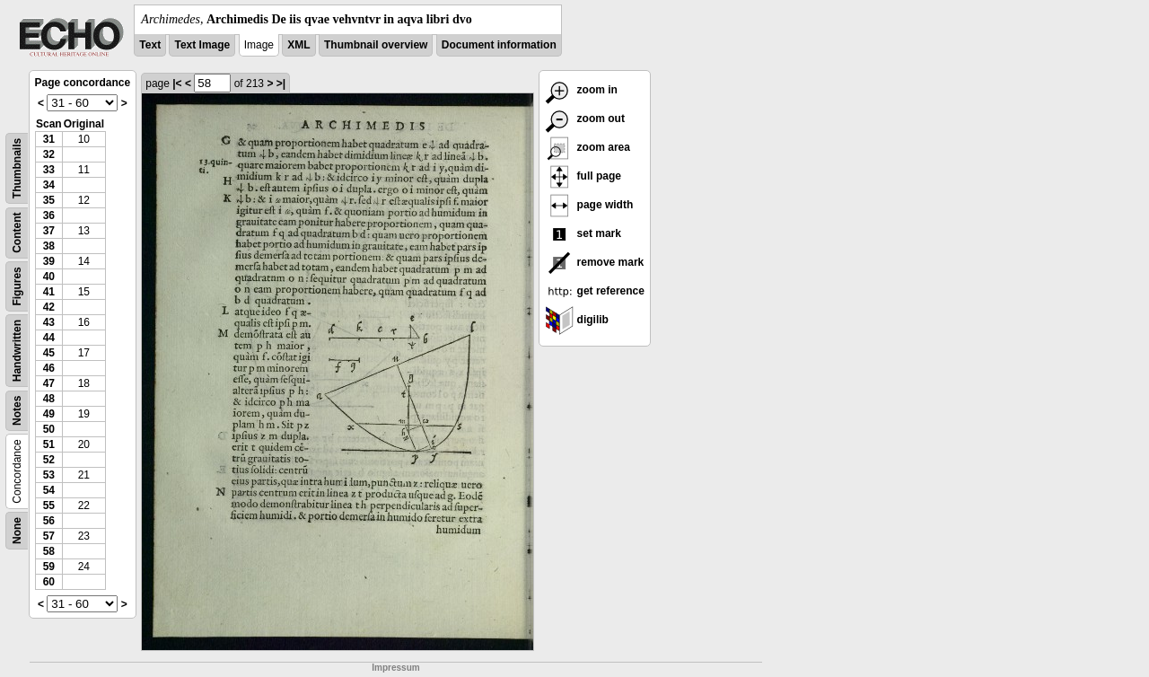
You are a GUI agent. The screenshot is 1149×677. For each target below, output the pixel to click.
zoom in (581, 90)
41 (49, 292)
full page (583, 176)
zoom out (585, 118)
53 (49, 475)
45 (49, 353)
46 (49, 368)
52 (49, 459)
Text (150, 45)
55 (49, 505)
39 (49, 261)
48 (49, 398)
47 (49, 383)
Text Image (202, 45)
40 (49, 276)
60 (49, 582)
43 (49, 322)
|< (176, 83)
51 (49, 444)
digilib (577, 319)
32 (49, 154)
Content (17, 233)
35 (49, 200)
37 (49, 230)
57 (49, 536)
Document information (499, 45)
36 (49, 215)
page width (589, 204)
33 (49, 169)
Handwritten (17, 351)
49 (49, 414)
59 (49, 566)
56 (49, 520)
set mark (583, 233)
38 (49, 246)
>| (280, 83)
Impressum (395, 668)
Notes (17, 411)
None (17, 530)
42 (49, 307)
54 (49, 490)
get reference (595, 291)
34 (49, 185)
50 (49, 429)
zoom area (587, 147)
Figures (17, 286)
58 (49, 551)
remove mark (594, 262)
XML (298, 45)
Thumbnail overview (375, 45)
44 (49, 337)
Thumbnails (17, 168)
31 (49, 139)
